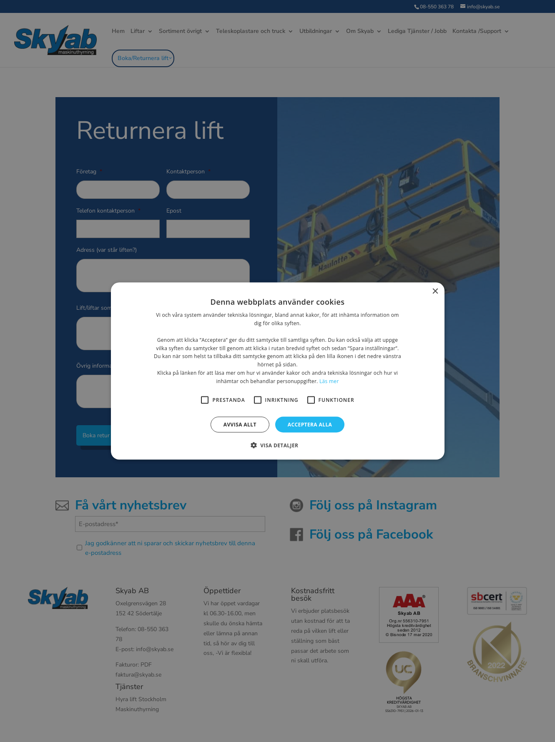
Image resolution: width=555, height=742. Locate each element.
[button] (278, 445)
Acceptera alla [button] (310, 424)
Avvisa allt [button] (240, 424)
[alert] (277, 371)
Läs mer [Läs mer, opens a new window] (329, 380)
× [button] (435, 291)
